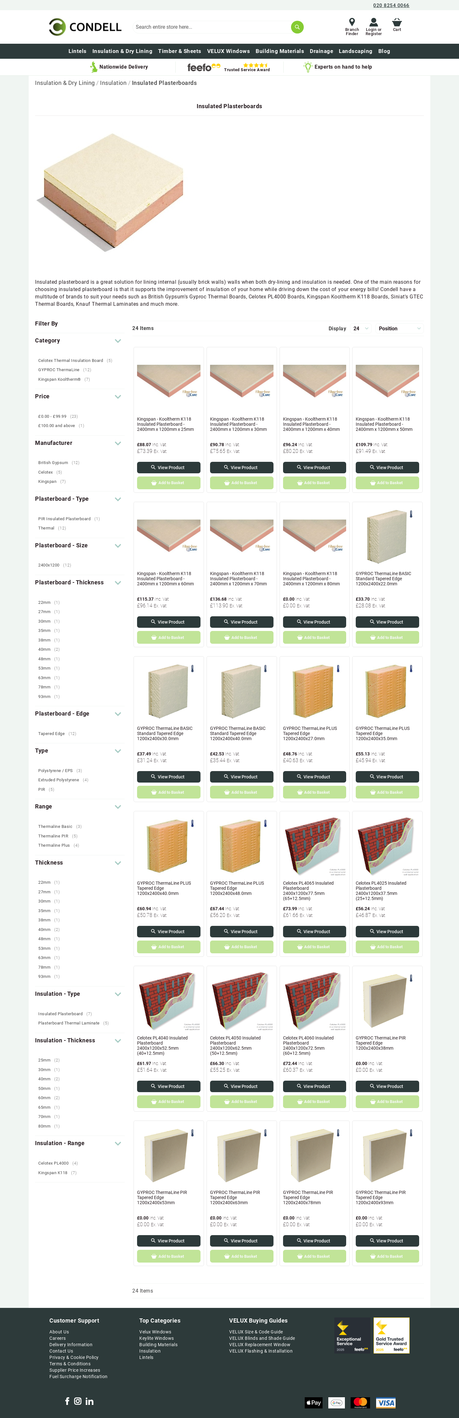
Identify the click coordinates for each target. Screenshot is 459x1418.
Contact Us (61, 1351)
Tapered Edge (59, 733)
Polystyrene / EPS (62, 770)
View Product (171, 467)
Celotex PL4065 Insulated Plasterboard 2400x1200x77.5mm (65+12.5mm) (308, 891)
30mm (51, 621)
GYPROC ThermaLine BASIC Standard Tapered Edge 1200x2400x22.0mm (383, 578)
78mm (51, 687)
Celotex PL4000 (60, 1163)
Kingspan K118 (60, 1172)
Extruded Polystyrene (65, 779)
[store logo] (84, 27)
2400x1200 (57, 565)
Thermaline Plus (61, 845)
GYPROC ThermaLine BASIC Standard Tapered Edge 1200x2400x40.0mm (238, 733)
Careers (57, 1338)
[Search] (297, 27)
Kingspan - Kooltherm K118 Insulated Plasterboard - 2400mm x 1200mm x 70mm (238, 578)
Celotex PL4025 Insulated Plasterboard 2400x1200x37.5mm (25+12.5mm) (381, 891)
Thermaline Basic (62, 826)
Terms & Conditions (70, 1363)
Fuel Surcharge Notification (78, 1376)
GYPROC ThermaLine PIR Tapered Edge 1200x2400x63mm (235, 1197)
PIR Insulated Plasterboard (71, 518)
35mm (51, 630)
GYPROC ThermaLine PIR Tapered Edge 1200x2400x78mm (308, 1197)
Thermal (54, 528)
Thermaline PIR (60, 836)
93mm (51, 696)
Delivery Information (70, 1344)
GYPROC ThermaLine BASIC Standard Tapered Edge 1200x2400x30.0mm (165, 733)
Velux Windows (155, 1331)
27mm (51, 611)
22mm (51, 602)
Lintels (146, 1357)
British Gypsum (61, 462)
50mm (51, 1088)
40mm (51, 649)
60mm (51, 1097)
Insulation (114, 82)
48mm (51, 658)
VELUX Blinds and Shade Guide (262, 1338)
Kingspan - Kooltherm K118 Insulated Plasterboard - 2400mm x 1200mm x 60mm (165, 578)
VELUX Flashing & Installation (261, 1351)
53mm (51, 668)
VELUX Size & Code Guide (256, 1331)
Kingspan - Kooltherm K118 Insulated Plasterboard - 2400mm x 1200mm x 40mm (311, 424)
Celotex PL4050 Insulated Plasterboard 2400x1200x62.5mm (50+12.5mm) (235, 1045)
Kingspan (54, 481)
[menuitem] (384, 51)
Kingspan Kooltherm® (66, 379)
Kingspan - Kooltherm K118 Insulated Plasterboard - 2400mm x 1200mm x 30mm (238, 424)
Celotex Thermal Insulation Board (77, 360)
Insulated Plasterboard (67, 1013)
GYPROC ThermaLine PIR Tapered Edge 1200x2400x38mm (381, 1043)
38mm (51, 640)
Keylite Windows (156, 1338)
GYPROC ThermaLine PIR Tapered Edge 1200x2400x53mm (162, 1197)
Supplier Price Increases (74, 1370)
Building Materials (158, 1344)
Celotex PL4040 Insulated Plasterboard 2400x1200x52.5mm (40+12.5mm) (162, 1045)
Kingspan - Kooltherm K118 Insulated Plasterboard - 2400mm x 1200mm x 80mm (311, 578)
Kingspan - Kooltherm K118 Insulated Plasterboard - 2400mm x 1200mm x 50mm (384, 424)
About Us (59, 1331)
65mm (51, 1107)
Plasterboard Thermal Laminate (76, 1023)
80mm (51, 1126)
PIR (48, 789)
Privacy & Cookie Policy (74, 1357)
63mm (51, 677)
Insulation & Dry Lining (65, 82)
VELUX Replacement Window (259, 1344)
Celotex (52, 472)
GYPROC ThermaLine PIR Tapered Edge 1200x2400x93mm (381, 1197)
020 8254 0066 (391, 5)
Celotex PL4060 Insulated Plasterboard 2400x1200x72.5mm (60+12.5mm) (308, 1045)
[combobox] (218, 27)
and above (63, 425)
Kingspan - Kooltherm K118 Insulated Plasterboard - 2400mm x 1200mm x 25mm (165, 424)
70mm (51, 1116)
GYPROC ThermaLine (67, 369)
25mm (51, 1060)
